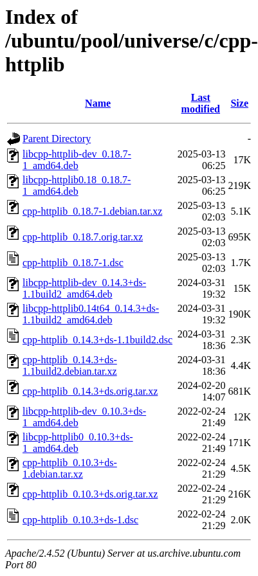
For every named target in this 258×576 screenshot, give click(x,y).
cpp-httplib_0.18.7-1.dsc (73, 262)
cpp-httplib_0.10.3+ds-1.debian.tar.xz (70, 468)
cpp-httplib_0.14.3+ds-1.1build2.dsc (97, 339)
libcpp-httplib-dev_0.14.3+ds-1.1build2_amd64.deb (84, 288)
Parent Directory (57, 138)
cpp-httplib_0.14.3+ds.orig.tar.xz (90, 391)
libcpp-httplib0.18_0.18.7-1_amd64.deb (77, 185)
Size (239, 103)
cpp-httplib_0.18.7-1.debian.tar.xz (92, 211)
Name (98, 103)
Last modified (200, 103)
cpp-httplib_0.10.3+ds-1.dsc (80, 519)
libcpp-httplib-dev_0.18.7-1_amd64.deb (77, 159)
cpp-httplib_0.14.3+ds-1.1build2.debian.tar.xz (70, 365)
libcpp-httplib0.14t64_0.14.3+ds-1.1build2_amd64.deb (91, 314)
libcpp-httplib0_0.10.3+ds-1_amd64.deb (78, 442)
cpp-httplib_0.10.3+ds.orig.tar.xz (90, 494)
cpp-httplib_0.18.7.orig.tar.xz (83, 236)
